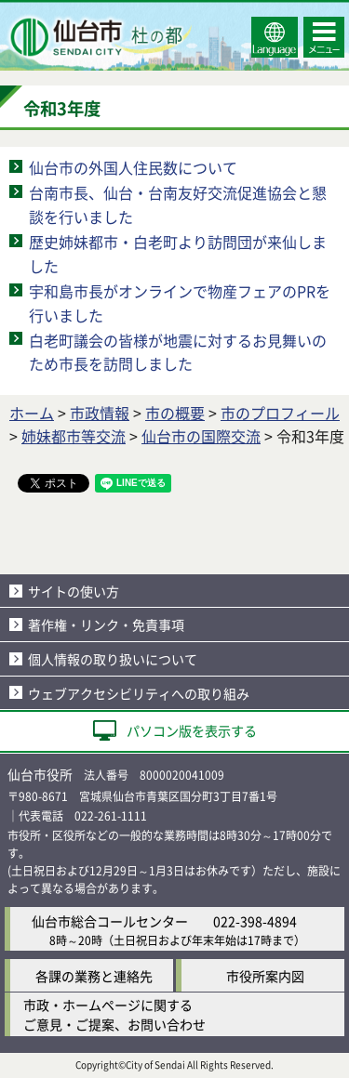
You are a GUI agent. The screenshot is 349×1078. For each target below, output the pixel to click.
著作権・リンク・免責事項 (106, 624)
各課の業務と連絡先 (94, 975)
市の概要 (175, 412)
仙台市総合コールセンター (110, 921)
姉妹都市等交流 (73, 436)
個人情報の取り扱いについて (112, 659)
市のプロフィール (280, 412)
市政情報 (99, 412)
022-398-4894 (255, 921)
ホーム (31, 412)
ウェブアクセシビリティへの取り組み (138, 693)
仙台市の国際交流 (201, 436)
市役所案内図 (265, 975)
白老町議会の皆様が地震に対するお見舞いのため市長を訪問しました (178, 352)
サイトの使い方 (73, 591)
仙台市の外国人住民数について (133, 167)
